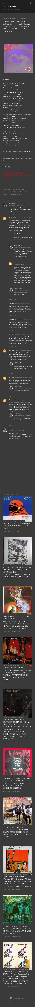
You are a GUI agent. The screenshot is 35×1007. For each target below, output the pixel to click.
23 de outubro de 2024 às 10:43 (17, 430)
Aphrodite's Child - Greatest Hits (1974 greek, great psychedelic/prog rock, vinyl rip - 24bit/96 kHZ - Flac (17, 832)
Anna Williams (23, 1001)
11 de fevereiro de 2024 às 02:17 (23, 319)
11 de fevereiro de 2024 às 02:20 (23, 334)
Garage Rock (13, 191)
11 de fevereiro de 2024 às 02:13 (23, 303)
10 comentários (16, 580)
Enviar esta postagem (18, 189)
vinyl (20, 194)
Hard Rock (20, 191)
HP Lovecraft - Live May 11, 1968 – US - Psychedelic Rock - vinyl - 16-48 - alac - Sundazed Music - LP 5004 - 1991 (17, 930)
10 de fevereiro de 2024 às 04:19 (23, 235)
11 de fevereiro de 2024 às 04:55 (23, 377)
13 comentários (16, 631)
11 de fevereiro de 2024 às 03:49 (23, 290)
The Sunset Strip (14, 194)
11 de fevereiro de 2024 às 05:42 (23, 415)
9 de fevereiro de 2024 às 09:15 (17, 205)
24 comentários (16, 531)
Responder (12, 214)
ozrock (25, 191)
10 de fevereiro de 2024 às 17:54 (23, 247)
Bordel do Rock (10, 7)
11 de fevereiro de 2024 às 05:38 (23, 400)
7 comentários (16, 791)
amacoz (11, 350)
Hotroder (12, 218)
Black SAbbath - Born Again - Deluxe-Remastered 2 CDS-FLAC (17, 525)
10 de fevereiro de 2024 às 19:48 (23, 264)
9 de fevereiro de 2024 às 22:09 (23, 218)
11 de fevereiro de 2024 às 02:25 (23, 350)
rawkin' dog (6, 194)
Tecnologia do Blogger (17, 998)
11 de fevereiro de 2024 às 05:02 (23, 388)
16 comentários (16, 936)
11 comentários (16, 889)
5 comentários (15, 840)
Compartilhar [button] (6, 189)
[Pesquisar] (31, 3)
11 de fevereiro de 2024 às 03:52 (23, 364)
